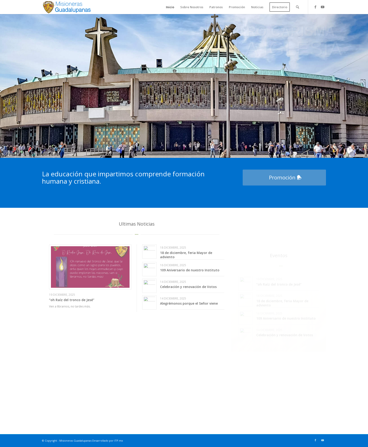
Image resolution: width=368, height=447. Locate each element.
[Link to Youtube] (322, 6)
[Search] (297, 7)
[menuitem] (170, 7)
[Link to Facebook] (315, 6)
